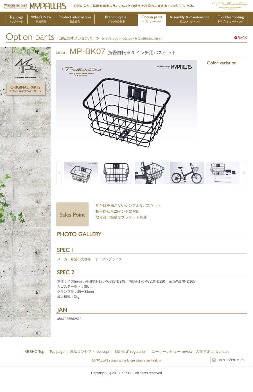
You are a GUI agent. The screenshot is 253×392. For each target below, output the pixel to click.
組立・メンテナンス (190, 20)
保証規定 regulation (130, 351)
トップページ (17, 20)
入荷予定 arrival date (212, 351)
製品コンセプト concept (90, 351)
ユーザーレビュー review (172, 351)
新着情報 (41, 20)
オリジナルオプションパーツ (25, 89)
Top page (57, 351)
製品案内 (75, 20)
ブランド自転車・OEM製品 (116, 20)
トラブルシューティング (230, 20)
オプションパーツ (152, 20)
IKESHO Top (34, 351)
